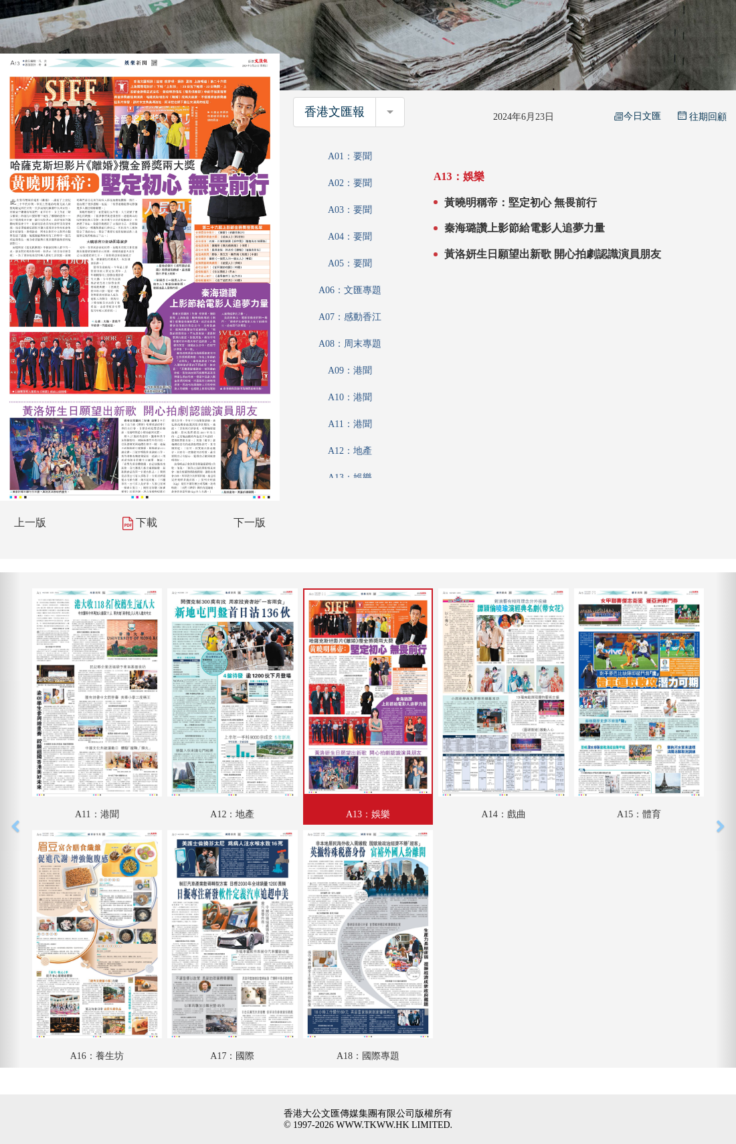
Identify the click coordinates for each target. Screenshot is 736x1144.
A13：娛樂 (350, 478)
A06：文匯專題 (349, 290)
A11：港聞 (350, 424)
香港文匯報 (334, 111)
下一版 (250, 522)
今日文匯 (637, 116)
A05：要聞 (350, 263)
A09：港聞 (350, 370)
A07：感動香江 (349, 317)
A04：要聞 (350, 237)
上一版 (30, 522)
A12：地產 (350, 451)
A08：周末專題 (349, 344)
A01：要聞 (350, 156)
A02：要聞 (350, 183)
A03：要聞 (350, 210)
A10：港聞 (350, 397)
